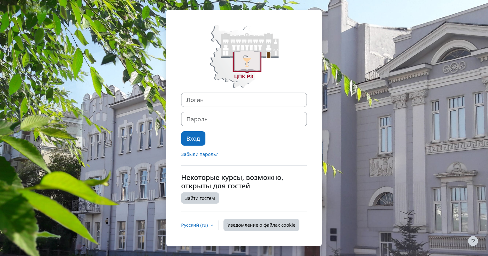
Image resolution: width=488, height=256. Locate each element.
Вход (193, 138)
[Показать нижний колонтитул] (473, 241)
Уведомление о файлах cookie (262, 225)
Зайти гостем (200, 198)
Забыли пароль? (199, 154)
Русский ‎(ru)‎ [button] (195, 225)
